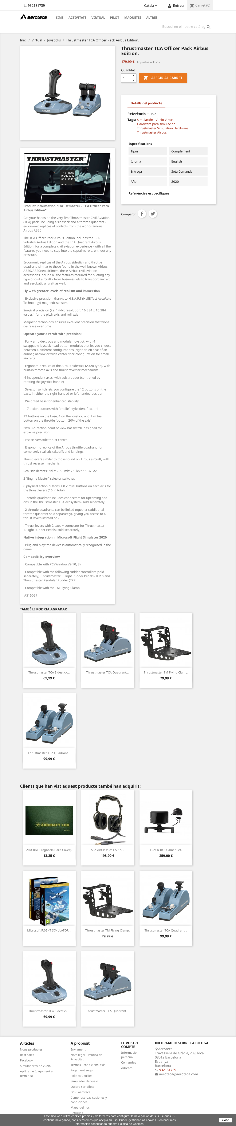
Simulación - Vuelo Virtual (155, 120)
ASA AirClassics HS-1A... (107, 850)
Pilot (114, 17)
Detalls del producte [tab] (146, 103)
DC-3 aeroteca (80, 1092)
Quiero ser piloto (82, 1087)
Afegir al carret (162, 78)
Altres (151, 17)
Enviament (78, 1049)
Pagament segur (82, 1070)
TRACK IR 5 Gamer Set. (166, 850)
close (225, 1120)
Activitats (77, 17)
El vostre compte (130, 1045)
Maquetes (132, 17)
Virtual (98, 17)
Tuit (153, 213)
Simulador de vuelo (84, 1081)
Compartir (142, 213)
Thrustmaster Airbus (152, 132)
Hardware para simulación (156, 124)
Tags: (131, 120)
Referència (136, 114)
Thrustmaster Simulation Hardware (162, 128)
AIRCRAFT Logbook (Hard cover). (49, 850)
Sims (59, 17)
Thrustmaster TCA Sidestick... (49, 672)
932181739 (36, 5)
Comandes (128, 1062)
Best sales (27, 1055)
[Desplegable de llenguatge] (151, 5)
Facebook (26, 1060)
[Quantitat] (126, 78)
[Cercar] (186, 26)
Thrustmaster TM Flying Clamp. (166, 672)
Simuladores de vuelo (35, 1066)
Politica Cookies (81, 1076)
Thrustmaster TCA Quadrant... (107, 672)
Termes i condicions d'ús (88, 1065)
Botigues (77, 1113)
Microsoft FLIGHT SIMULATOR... (49, 930)
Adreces (127, 1068)
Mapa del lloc (80, 1107)
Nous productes (31, 1049)
